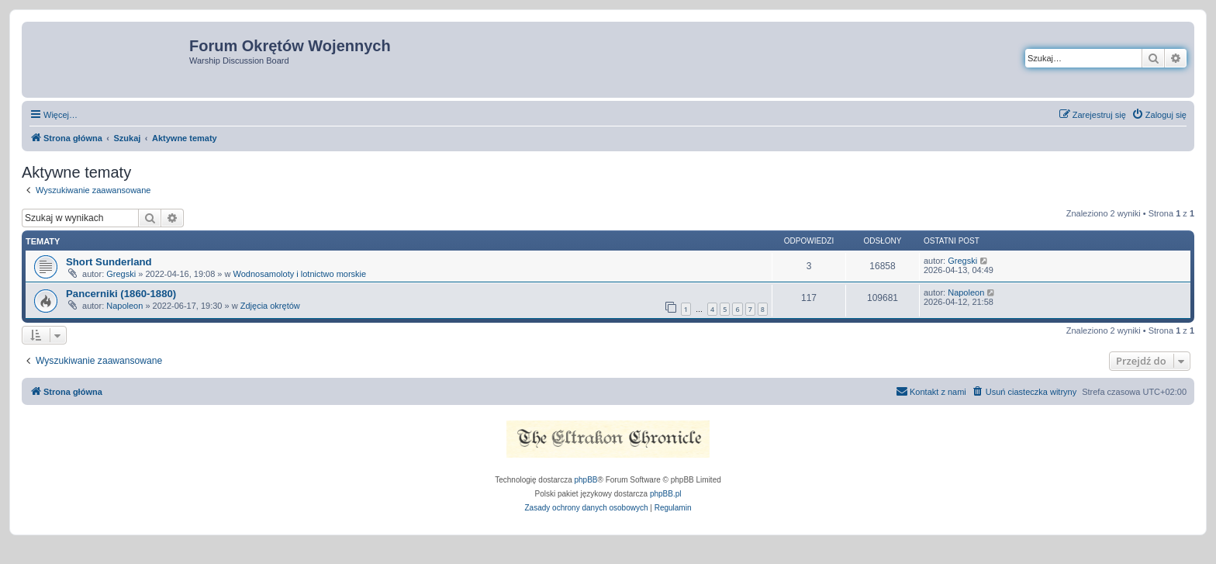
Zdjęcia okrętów (270, 305)
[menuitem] (1159, 115)
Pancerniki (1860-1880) (121, 293)
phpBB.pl (666, 494)
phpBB (586, 480)
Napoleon (124, 305)
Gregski (121, 274)
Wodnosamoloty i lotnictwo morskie (300, 274)
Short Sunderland (109, 262)
